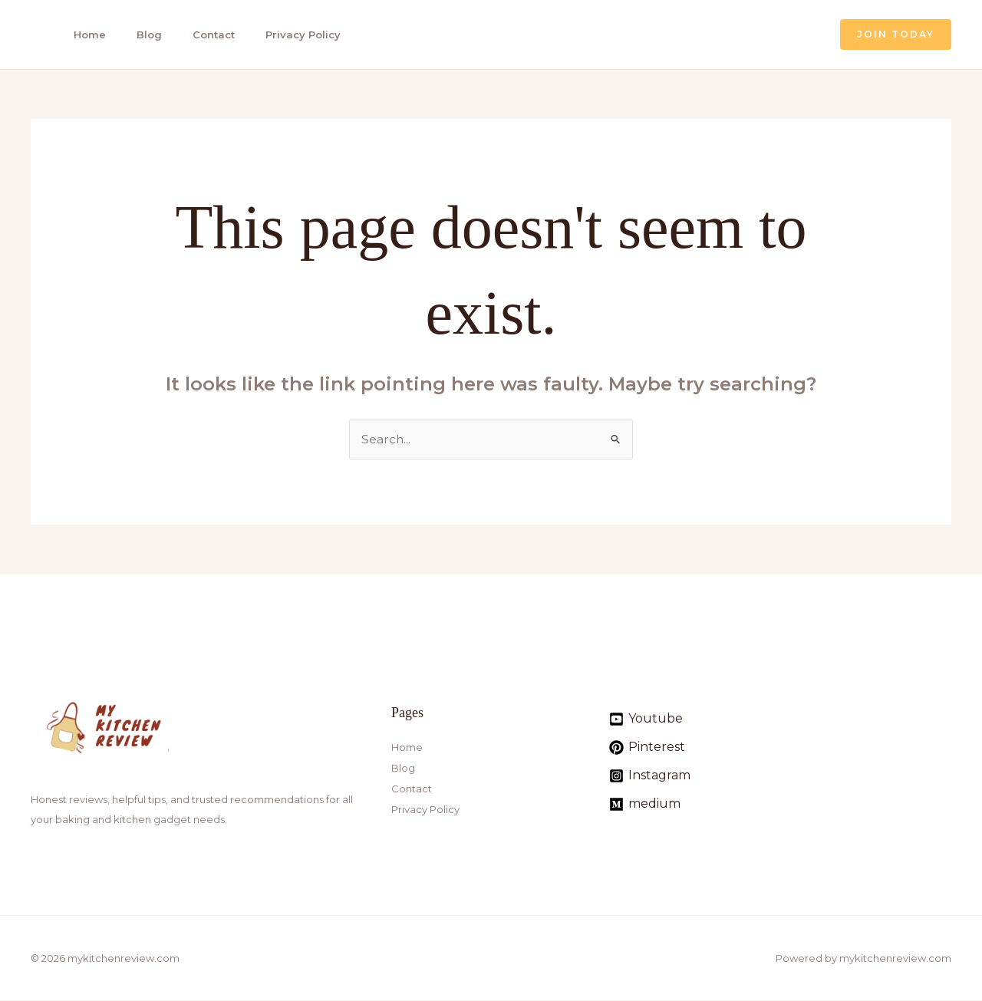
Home (84, 34)
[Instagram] (649, 776)
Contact (204, 34)
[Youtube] (646, 719)
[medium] (644, 804)
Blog (141, 34)
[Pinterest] (647, 747)
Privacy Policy (290, 34)
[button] (895, 34)
